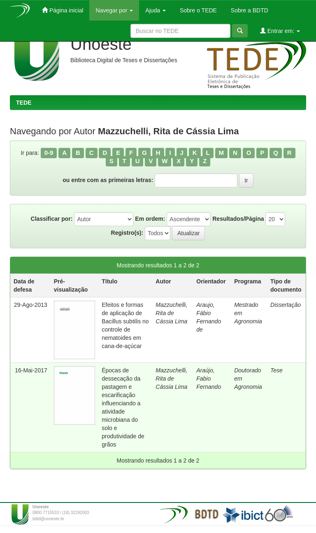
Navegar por (114, 10)
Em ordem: (150, 218)
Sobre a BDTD (248, 10)
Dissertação (285, 305)
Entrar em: (280, 30)
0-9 (48, 152)
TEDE (23, 102)
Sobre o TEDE (197, 10)
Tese (276, 370)
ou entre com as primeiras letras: (108, 180)
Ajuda (155, 10)
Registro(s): (127, 232)
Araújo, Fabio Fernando (208, 378)
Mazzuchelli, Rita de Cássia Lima (171, 313)
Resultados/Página (238, 218)
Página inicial (62, 10)
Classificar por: (52, 218)
